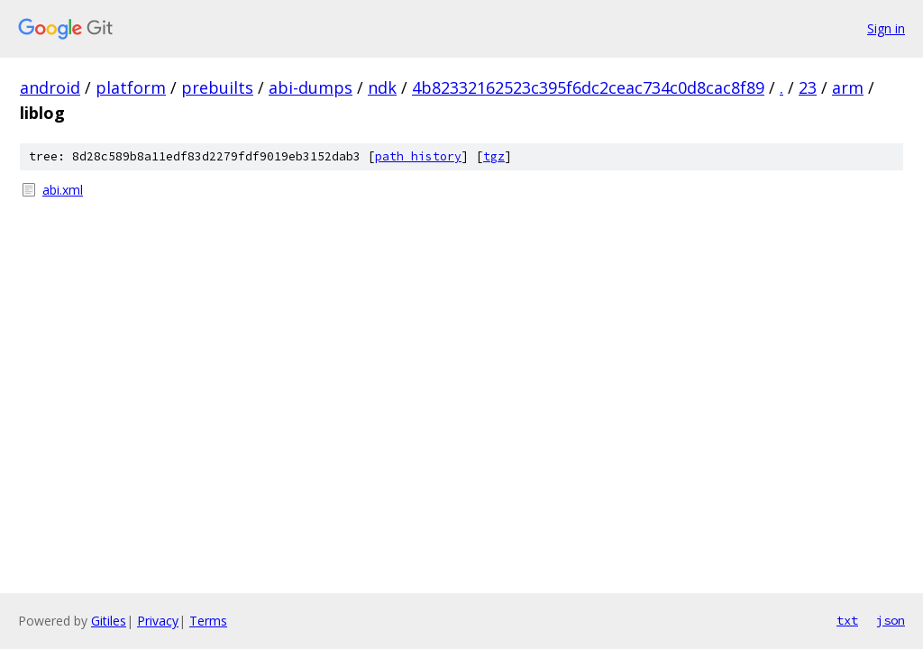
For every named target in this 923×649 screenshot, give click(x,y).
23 (808, 87)
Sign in (886, 28)
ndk (382, 87)
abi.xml (62, 189)
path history (418, 156)
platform (131, 87)
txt (847, 620)
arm (848, 87)
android (50, 87)
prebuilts (217, 87)
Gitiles (108, 620)
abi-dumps (310, 87)
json (890, 620)
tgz (494, 156)
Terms (208, 620)
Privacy (157, 620)
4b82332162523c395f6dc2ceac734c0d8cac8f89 (588, 87)
